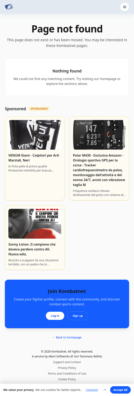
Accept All (120, 390)
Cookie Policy (67, 379)
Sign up (78, 316)
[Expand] (105, 390)
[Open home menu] (124, 6)
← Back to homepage (67, 337)
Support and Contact (67, 362)
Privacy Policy (67, 368)
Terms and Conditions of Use (67, 373)
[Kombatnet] (9, 7)
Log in (55, 316)
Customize (92, 390)
